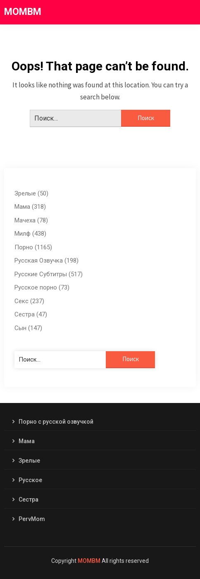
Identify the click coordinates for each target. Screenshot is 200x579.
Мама (27, 441)
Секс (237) (29, 301)
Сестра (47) (30, 314)
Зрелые (29, 460)
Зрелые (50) (31, 193)
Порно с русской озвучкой (56, 421)
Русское (30, 480)
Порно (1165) (33, 247)
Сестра (28, 499)
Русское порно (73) (41, 287)
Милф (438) (30, 233)
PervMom (32, 519)
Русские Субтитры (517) (48, 274)
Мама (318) (30, 206)
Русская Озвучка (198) (46, 260)
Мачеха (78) (31, 220)
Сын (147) (28, 328)
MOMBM (22, 11)
